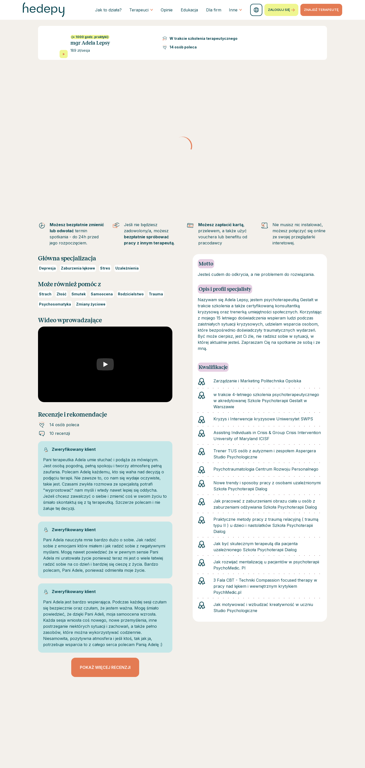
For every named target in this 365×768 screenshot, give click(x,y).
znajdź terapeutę (321, 10)
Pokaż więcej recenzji (105, 667)
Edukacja (189, 9)
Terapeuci (141, 9)
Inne (235, 9)
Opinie (167, 9)
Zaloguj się (281, 9)
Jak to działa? (108, 9)
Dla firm (213, 9)
